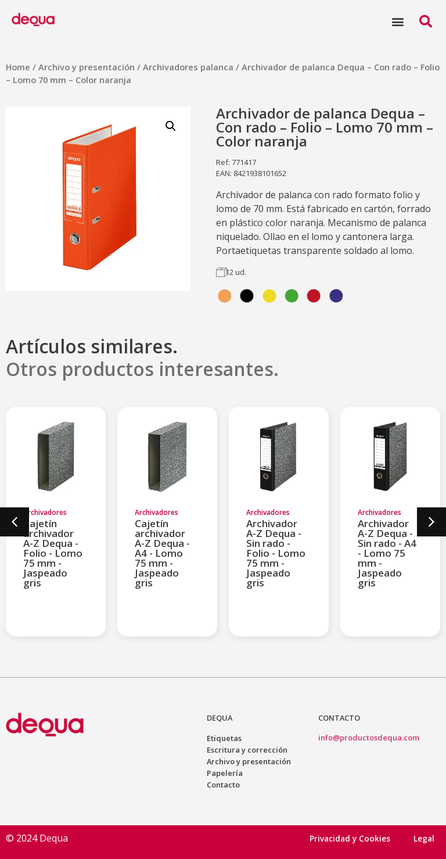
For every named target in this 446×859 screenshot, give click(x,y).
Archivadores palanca (188, 67)
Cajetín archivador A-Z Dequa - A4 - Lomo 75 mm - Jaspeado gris (162, 553)
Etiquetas (224, 738)
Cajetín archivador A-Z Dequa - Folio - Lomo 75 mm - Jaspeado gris (52, 553)
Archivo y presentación (86, 67)
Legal (423, 838)
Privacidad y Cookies (350, 838)
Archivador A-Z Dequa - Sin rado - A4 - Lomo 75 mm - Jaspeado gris (387, 553)
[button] (397, 21)
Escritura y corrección (247, 750)
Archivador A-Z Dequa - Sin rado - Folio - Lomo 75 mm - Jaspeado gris (275, 553)
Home (18, 67)
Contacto (223, 784)
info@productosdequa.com (368, 737)
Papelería (225, 773)
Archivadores (45, 512)
